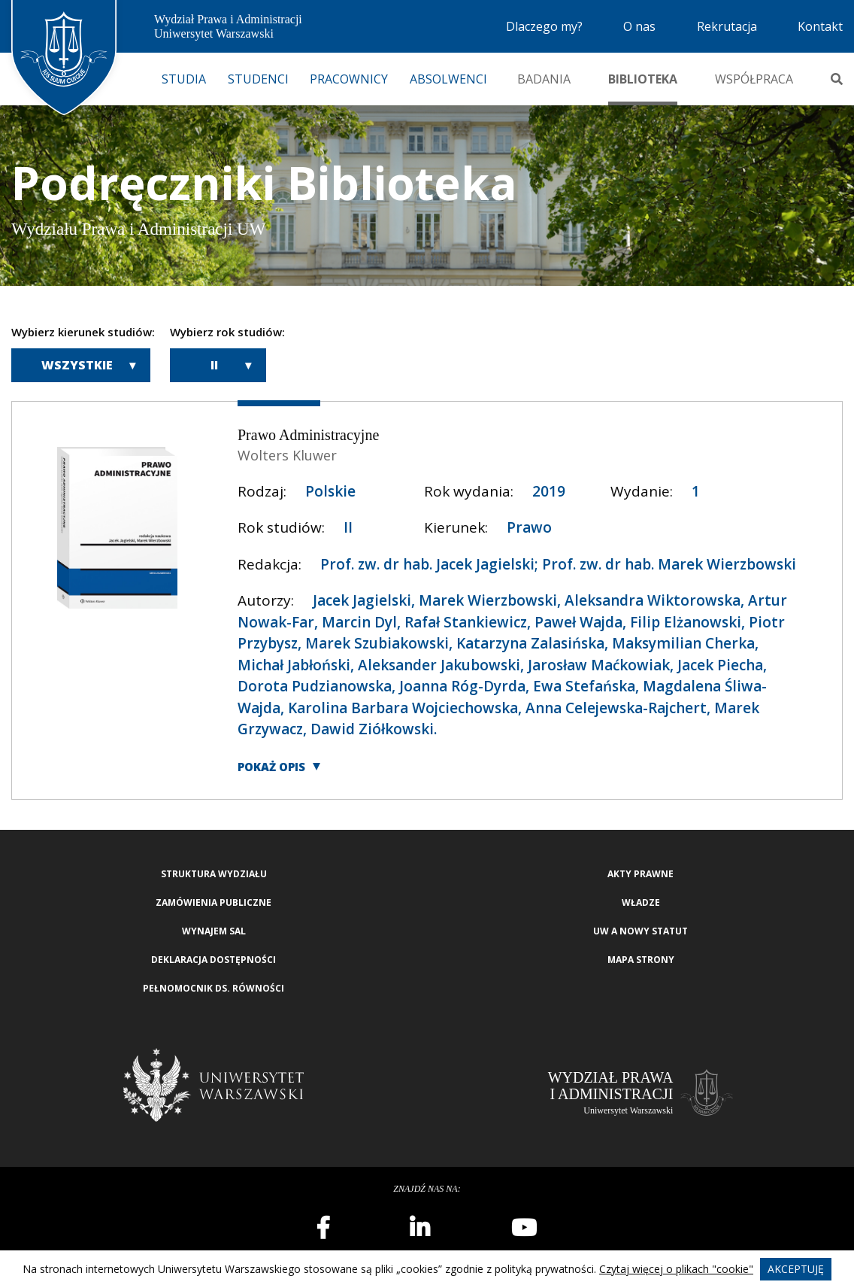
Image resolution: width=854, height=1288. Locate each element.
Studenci (258, 79)
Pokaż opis (271, 767)
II (214, 365)
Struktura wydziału (214, 873)
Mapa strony (640, 959)
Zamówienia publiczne (213, 902)
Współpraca (754, 79)
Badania (544, 79)
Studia (184, 79)
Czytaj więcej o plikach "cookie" (676, 1269)
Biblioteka (642, 79)
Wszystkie (77, 365)
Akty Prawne (640, 873)
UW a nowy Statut (640, 931)
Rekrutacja (727, 26)
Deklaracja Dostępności (213, 959)
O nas (639, 26)
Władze (641, 902)
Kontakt (820, 26)
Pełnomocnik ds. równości (213, 988)
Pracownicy (349, 79)
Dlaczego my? (544, 26)
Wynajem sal (214, 931)
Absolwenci (448, 79)
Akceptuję (796, 1269)
